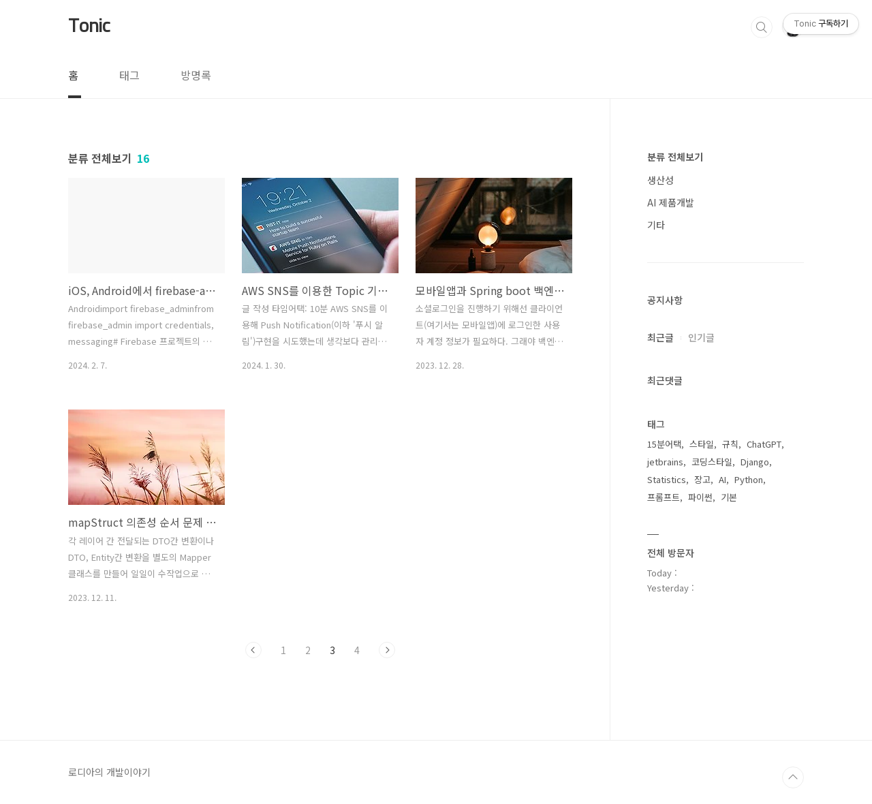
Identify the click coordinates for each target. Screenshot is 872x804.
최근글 (660, 337)
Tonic (89, 26)
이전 (253, 650)
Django (755, 461)
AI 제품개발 (670, 202)
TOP (793, 777)
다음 (387, 650)
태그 (129, 75)
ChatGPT (764, 443)
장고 (702, 479)
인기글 (701, 337)
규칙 (730, 443)
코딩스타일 (711, 461)
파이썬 (700, 497)
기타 (656, 225)
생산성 (660, 180)
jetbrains (665, 461)
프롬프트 (663, 497)
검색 (761, 27)
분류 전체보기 (675, 157)
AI (722, 479)
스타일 (701, 443)
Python (748, 479)
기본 (729, 497)
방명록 (196, 75)
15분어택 (664, 443)
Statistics (666, 479)
